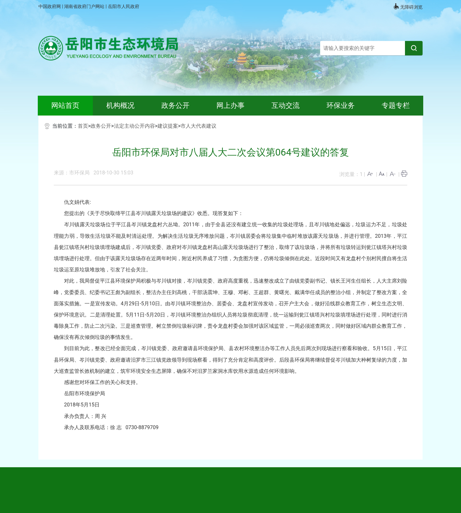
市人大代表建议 (198, 126)
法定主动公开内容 (134, 126)
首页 (83, 126)
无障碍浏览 (408, 6)
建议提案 (168, 126)
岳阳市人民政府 (123, 6)
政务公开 (101, 126)
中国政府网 (50, 6)
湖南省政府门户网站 (84, 6)
